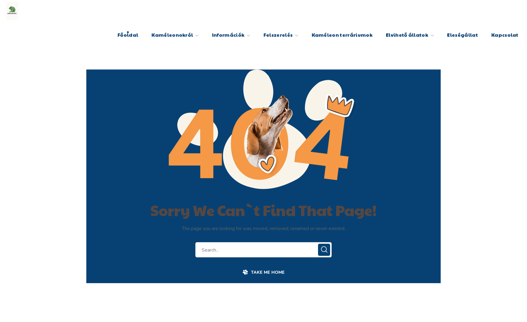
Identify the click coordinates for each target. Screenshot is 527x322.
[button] (263, 272)
